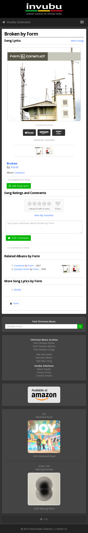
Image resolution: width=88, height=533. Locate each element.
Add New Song (44, 360)
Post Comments (18, 238)
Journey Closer (21, 269)
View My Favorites (44, 215)
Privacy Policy (44, 372)
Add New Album (44, 357)
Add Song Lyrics (19, 185)
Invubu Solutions (16, 22)
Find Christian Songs (44, 349)
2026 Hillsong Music (44, 508)
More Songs (77, 40)
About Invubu (44, 369)
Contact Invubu (44, 375)
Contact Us (61, 528)
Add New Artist (44, 354)
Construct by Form (44, 125)
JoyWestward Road (44, 415)
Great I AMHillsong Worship (44, 468)
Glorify (17, 289)
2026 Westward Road (44, 456)
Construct (19, 172)
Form (14, 167)
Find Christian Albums (44, 346)
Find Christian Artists (44, 343)
